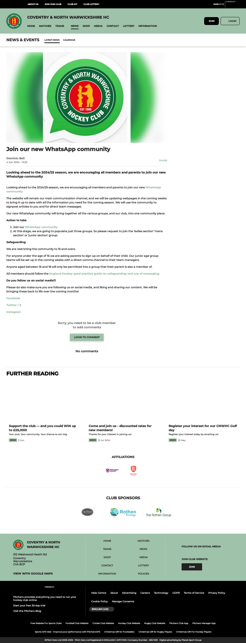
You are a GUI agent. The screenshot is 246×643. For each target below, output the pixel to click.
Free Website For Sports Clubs (46, 623)
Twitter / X (13, 305)
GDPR (176, 592)
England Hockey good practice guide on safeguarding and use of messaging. (104, 273)
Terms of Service (194, 592)
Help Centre (98, 592)
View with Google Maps (33, 574)
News (47, 40)
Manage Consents (123, 601)
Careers (145, 592)
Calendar (61, 40)
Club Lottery (91, 4)
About (114, 592)
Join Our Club (53, 4)
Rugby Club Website (154, 623)
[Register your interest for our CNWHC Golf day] (203, 401)
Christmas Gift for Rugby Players (155, 632)
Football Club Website (77, 623)
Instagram (13, 312)
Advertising (129, 592)
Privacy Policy (216, 592)
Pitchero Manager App (204, 623)
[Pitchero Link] (233, 6)
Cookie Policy (99, 601)
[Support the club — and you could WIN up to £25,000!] (43, 401)
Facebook (13, 298)
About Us (33, 4)
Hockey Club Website (129, 623)
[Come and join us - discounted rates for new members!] (123, 401)
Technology (161, 592)
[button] (31, 26)
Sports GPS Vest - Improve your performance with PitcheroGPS (67, 632)
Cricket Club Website (103, 623)
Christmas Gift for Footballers (119, 632)
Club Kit (72, 4)
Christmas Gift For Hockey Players (193, 632)
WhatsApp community (41, 227)
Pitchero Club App (178, 623)
